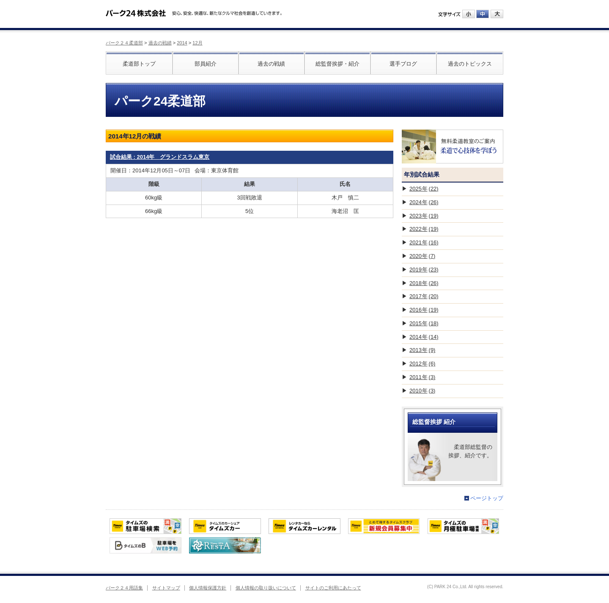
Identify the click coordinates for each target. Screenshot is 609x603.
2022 (424, 229)
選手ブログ (403, 64)
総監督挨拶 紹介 (433, 421)
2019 (424, 269)
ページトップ (486, 498)
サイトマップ (166, 587)
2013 (422, 350)
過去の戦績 (160, 42)
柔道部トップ (139, 64)
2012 (422, 363)
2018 (424, 283)
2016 (424, 310)
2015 (424, 323)
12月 (197, 42)
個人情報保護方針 (207, 587)
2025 (424, 188)
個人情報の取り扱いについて (266, 587)
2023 (424, 216)
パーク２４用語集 (124, 587)
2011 (422, 377)
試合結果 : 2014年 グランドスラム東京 (159, 157)
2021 (424, 242)
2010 (422, 390)
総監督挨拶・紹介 (337, 64)
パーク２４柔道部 (124, 42)
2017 (424, 296)
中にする (482, 14)
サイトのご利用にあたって (333, 587)
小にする (468, 14)
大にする (497, 14)
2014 (182, 42)
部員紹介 (206, 64)
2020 (422, 256)
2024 (424, 202)
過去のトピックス (470, 64)
